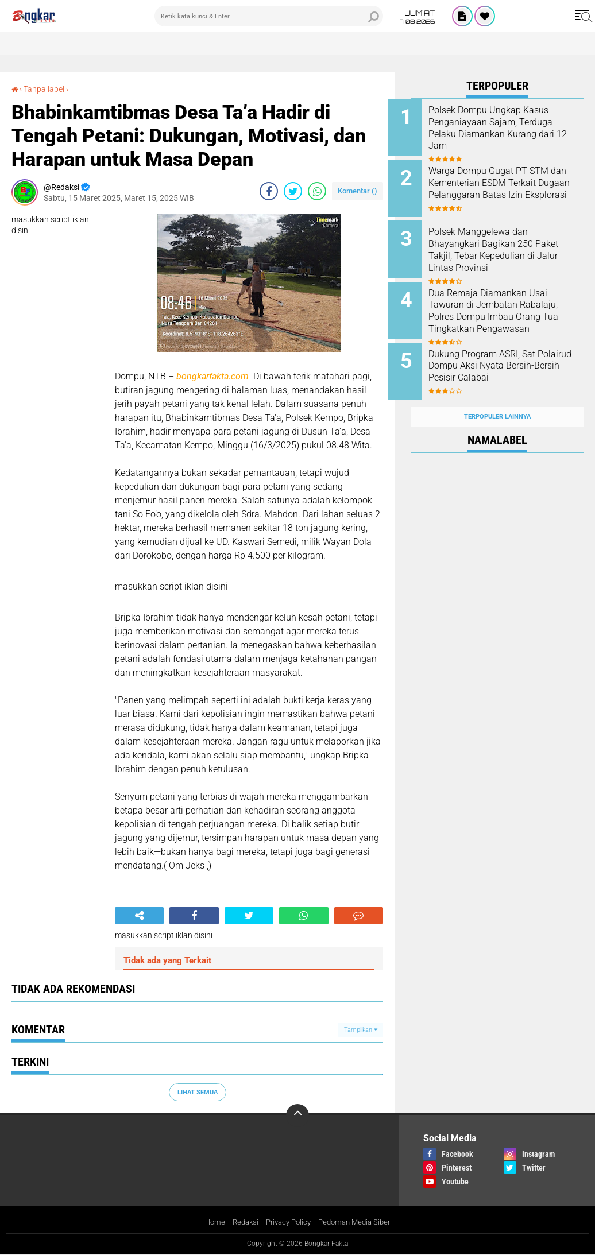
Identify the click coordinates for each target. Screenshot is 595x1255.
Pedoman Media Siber (358, 1222)
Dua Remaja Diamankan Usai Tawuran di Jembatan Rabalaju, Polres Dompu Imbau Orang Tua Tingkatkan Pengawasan (510, 307)
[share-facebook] (269, 191)
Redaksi (241, 1222)
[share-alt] (139, 915)
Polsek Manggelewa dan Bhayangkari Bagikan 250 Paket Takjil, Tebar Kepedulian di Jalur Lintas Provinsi (512, 243)
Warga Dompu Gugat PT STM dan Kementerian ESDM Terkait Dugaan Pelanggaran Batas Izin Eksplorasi (511, 185)
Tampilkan (360, 1029)
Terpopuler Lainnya (497, 398)
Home (208, 1222)
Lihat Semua (197, 1091)
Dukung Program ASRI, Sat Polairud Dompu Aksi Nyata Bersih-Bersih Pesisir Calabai (509, 353)
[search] (268, 16)
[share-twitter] (293, 191)
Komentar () (357, 191)
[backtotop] (297, 1115)
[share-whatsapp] (317, 191)
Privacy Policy (287, 1222)
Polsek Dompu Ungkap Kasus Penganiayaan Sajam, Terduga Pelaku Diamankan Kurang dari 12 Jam (511, 127)
